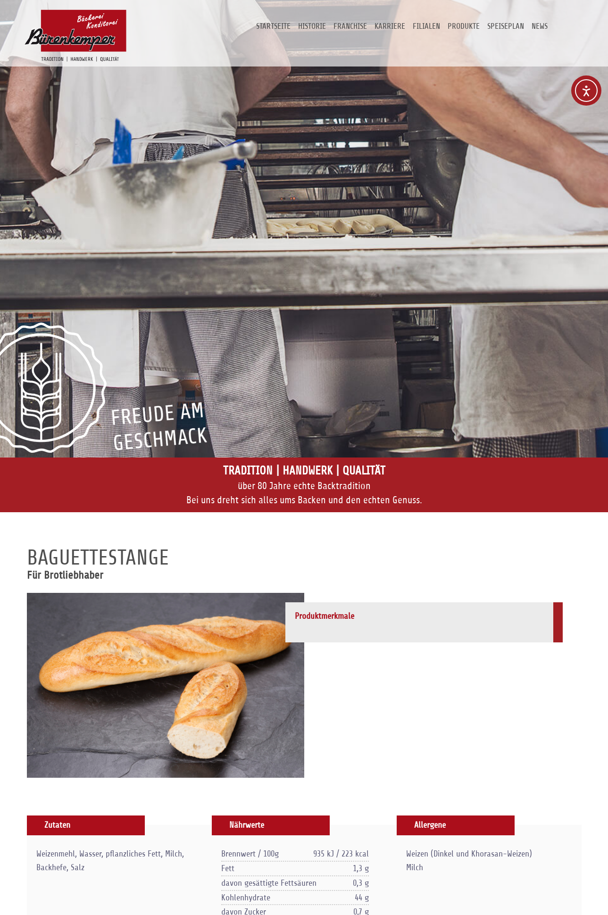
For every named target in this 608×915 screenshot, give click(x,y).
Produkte (464, 26)
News (540, 26)
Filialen (426, 26)
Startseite (273, 26)
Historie (312, 26)
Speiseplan (505, 26)
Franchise (350, 26)
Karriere (390, 26)
